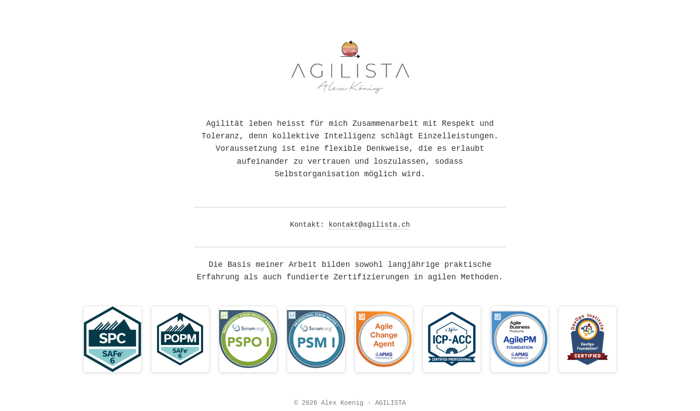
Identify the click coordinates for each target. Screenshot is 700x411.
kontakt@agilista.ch (369, 225)
